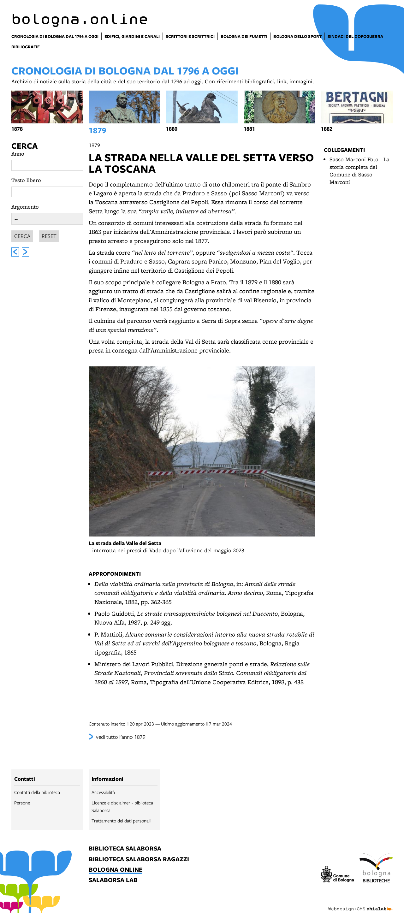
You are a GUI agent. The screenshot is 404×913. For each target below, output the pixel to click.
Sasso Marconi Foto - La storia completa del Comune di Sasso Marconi (359, 171)
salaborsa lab (113, 880)
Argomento (25, 206)
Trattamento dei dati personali (121, 820)
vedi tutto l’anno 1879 (121, 736)
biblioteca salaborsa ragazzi (139, 859)
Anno (17, 153)
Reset (49, 235)
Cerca (24, 145)
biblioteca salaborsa (125, 848)
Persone (22, 802)
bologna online (115, 870)
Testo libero (26, 180)
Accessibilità (103, 792)
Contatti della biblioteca (37, 792)
